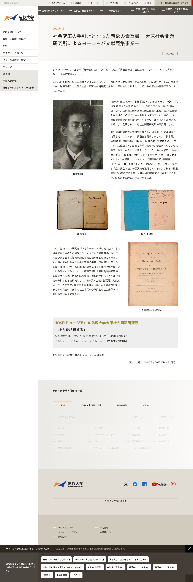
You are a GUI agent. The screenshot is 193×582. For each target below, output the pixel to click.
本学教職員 (62, 575)
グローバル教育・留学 (14, 59)
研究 (5, 46)
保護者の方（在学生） (139, 567)
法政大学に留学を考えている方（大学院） (63, 567)
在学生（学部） (94, 567)
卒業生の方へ (115, 10)
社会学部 (136, 434)
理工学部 (163, 434)
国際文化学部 (64, 448)
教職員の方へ (106, 532)
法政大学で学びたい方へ (53, 10)
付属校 (145, 405)
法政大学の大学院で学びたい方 (89, 559)
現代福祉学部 (138, 441)
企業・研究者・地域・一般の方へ (146, 10)
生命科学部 (164, 441)
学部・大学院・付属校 (14, 39)
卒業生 (47, 575)
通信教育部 (122, 405)
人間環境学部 (100, 427)
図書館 (6, 73)
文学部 (61, 434)
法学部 (61, 427)
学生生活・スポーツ (13, 52)
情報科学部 (164, 427)
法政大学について (12, 32)
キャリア (7, 66)
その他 (76, 575)
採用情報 (104, 527)
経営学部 (62, 441)
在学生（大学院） (115, 567)
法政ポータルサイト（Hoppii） (19, 87)
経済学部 (136, 427)
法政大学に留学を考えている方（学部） (128, 559)
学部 (62, 405)
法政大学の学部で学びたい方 (56, 559)
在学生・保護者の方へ (84, 10)
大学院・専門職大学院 (90, 405)
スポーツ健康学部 (140, 448)
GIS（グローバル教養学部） (107, 448)
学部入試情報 (10, 80)
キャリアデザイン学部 (104, 434)
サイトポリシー (65, 527)
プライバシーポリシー (68, 532)
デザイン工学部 (101, 441)
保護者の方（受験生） (165, 567)
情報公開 (62, 536)
